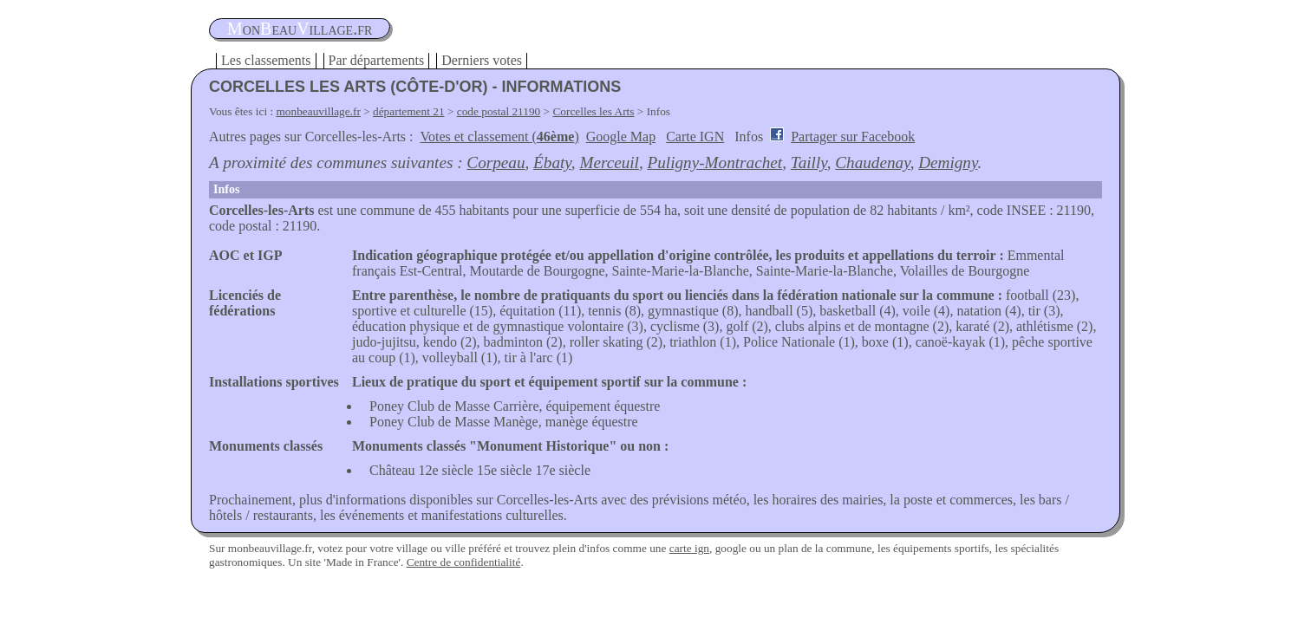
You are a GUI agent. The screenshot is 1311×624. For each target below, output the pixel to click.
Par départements (377, 60)
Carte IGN (695, 136)
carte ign (689, 548)
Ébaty (552, 162)
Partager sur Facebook (853, 136)
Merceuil (609, 162)
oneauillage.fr (299, 28)
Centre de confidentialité (464, 562)
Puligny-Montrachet (715, 162)
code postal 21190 (499, 111)
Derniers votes (481, 60)
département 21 (409, 111)
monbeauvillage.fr (319, 111)
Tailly (809, 162)
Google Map (621, 136)
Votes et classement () (500, 136)
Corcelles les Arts (593, 111)
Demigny (947, 162)
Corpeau (495, 162)
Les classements (266, 60)
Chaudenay (872, 162)
